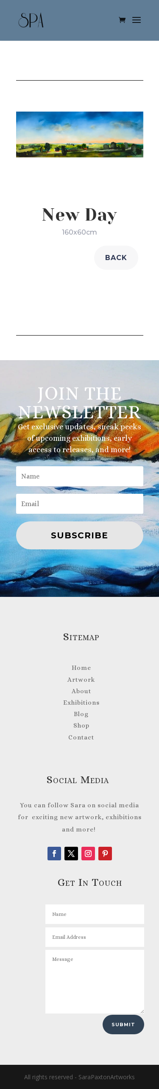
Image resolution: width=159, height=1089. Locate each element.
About (81, 691)
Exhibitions (81, 702)
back (116, 258)
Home (81, 668)
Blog (81, 714)
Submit (123, 1024)
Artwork (81, 679)
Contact (81, 737)
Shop (81, 725)
